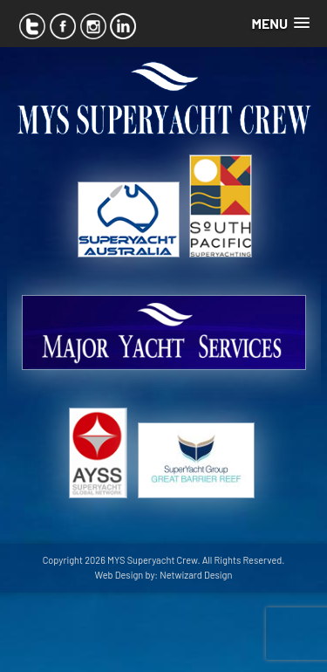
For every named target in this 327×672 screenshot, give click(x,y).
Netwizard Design (196, 574)
